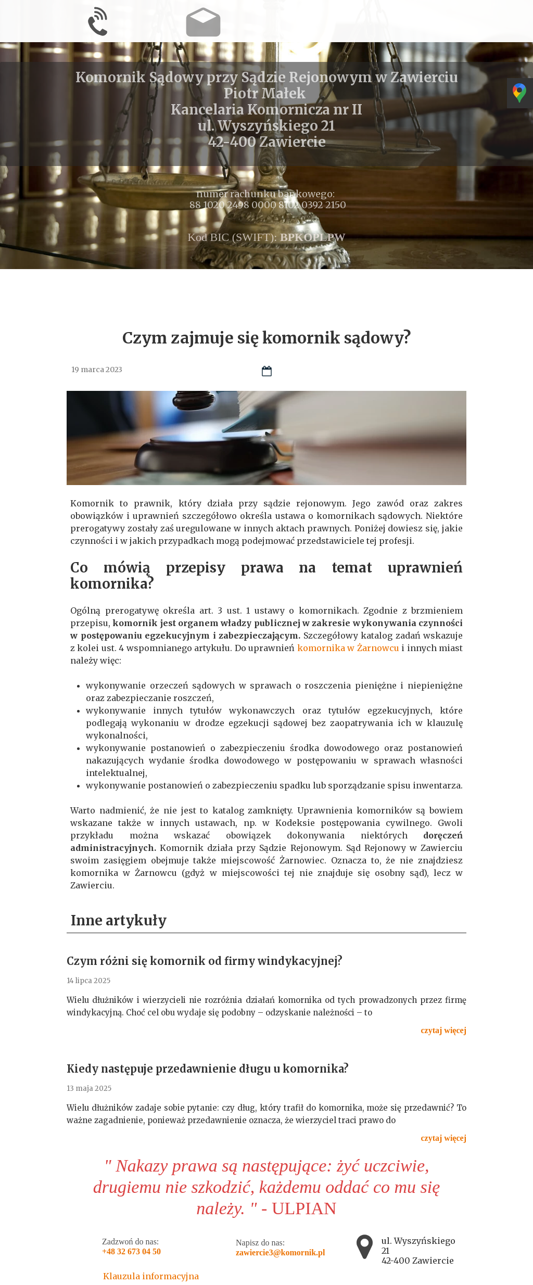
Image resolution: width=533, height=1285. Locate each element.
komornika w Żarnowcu (348, 648)
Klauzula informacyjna (151, 1276)
